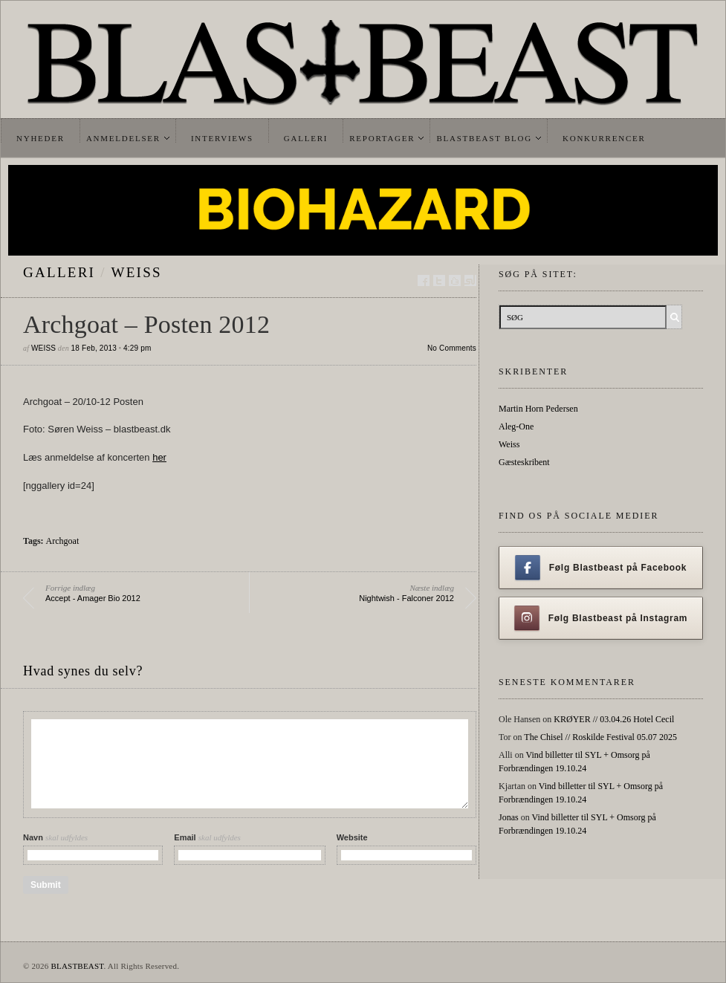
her (159, 457)
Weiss (136, 272)
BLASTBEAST (77, 965)
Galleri (306, 138)
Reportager (382, 138)
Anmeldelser (123, 138)
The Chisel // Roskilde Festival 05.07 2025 (600, 737)
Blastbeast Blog (484, 138)
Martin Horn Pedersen (538, 408)
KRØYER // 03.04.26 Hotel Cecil (614, 719)
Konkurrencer (604, 138)
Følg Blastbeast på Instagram (601, 618)
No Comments (451, 348)
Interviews (222, 138)
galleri (59, 272)
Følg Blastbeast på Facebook (601, 567)
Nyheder (40, 138)
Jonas (509, 817)
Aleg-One (516, 426)
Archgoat (63, 541)
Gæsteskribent (524, 462)
